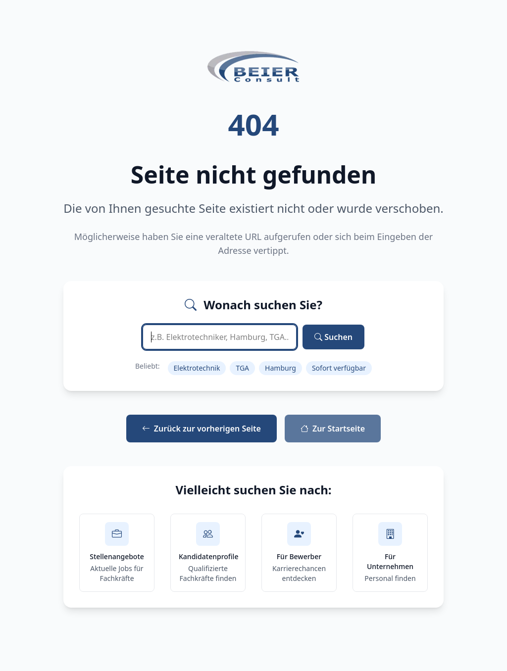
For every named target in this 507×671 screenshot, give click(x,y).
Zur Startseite (333, 428)
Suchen (333, 337)
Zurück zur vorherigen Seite (201, 428)
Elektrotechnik (197, 368)
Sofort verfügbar (339, 368)
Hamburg (280, 368)
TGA (242, 368)
